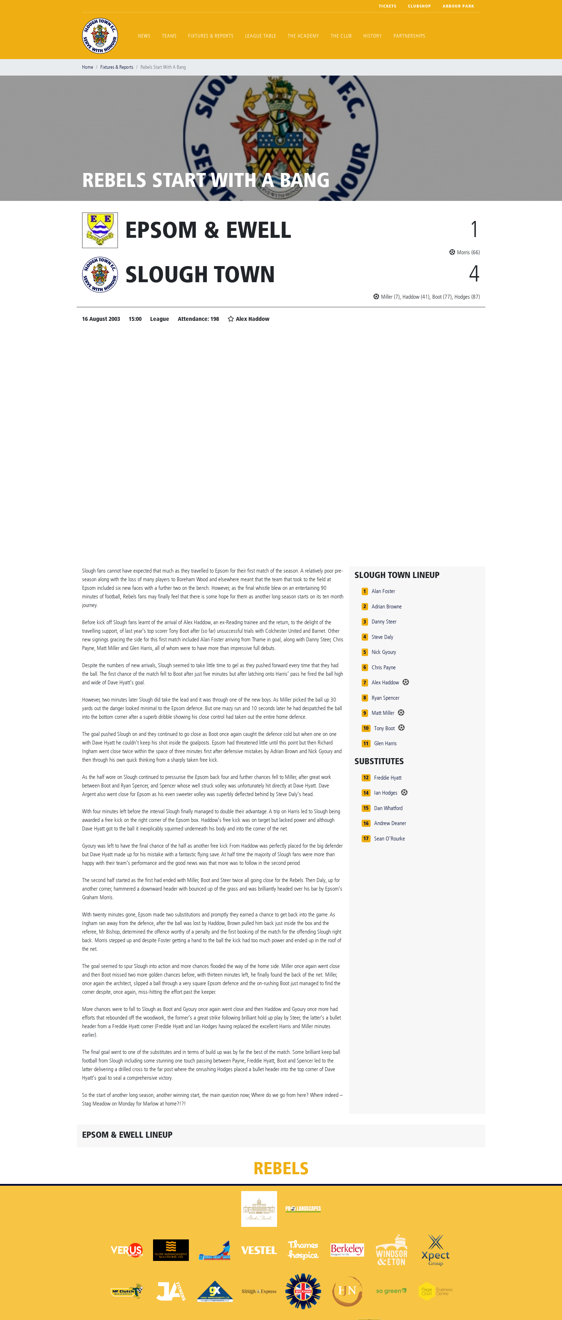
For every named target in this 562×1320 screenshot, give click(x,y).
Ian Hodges (385, 792)
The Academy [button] (303, 36)
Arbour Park (458, 6)
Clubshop (419, 6)
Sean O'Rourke (389, 838)
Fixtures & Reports (211, 36)
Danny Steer (384, 621)
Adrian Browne (387, 606)
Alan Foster (383, 591)
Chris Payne (384, 667)
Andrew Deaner (390, 823)
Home (87, 67)
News (144, 36)
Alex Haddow (385, 682)
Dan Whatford (388, 808)
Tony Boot (384, 728)
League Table (260, 36)
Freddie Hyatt (387, 777)
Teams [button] (169, 36)
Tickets (387, 6)
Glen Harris (385, 743)
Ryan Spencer (385, 697)
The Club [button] (341, 36)
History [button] (372, 36)
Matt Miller (383, 712)
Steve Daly (382, 636)
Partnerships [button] (409, 36)
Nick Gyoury (384, 652)
